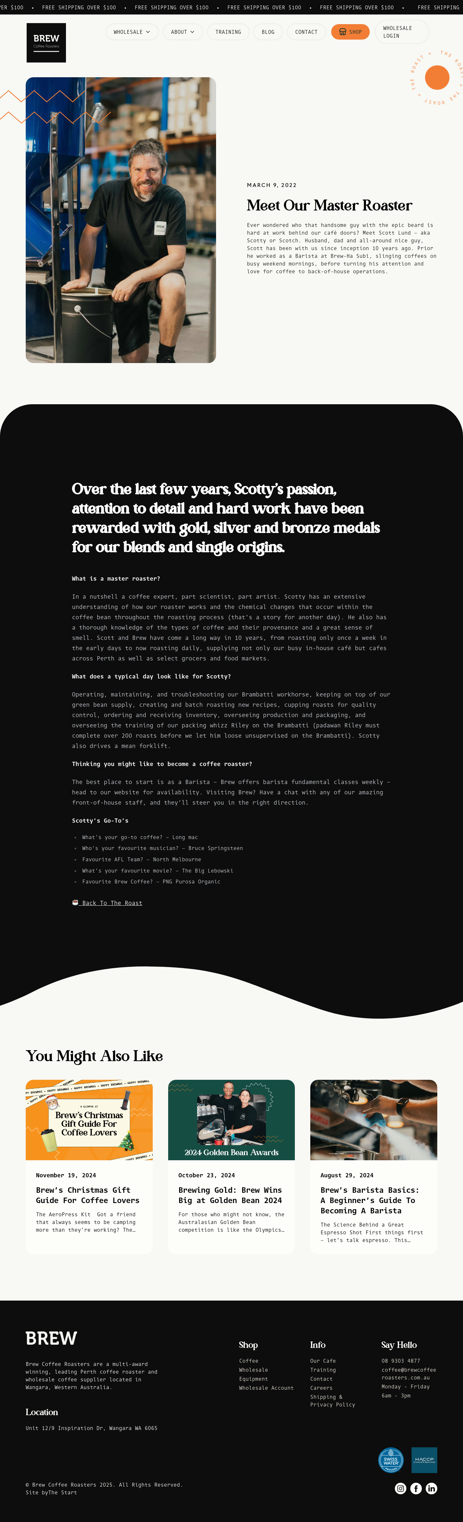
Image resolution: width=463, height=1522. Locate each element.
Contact (306, 32)
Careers (321, 1388)
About (183, 32)
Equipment (253, 1379)
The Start (62, 1492)
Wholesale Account (266, 1388)
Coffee (249, 1361)
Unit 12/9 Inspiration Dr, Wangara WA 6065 (92, 1428)
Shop (350, 32)
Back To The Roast (107, 902)
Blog (268, 32)
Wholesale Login (397, 32)
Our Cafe (323, 1361)
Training (228, 32)
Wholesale (132, 32)
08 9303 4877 (401, 1361)
